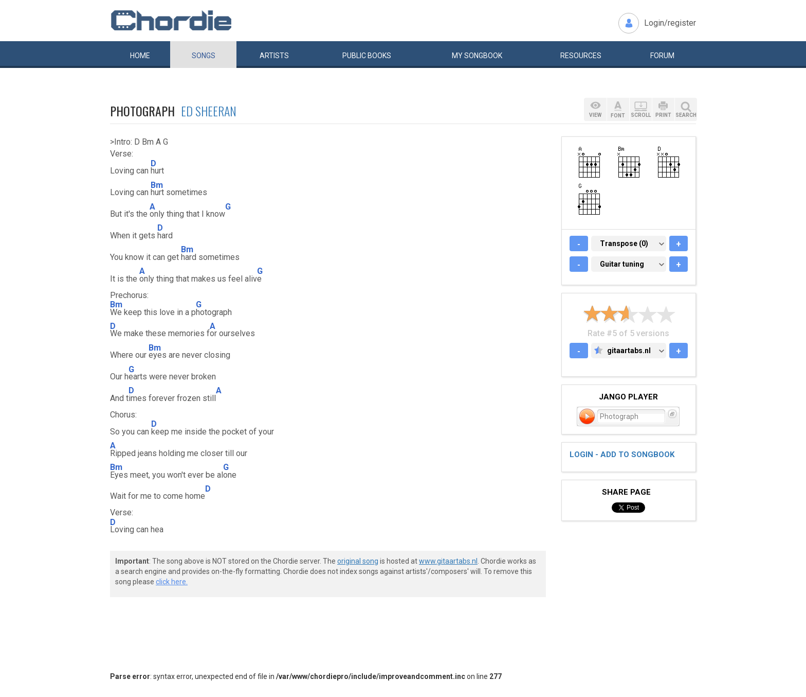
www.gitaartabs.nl (448, 561)
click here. (172, 582)
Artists (274, 55)
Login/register (670, 23)
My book (477, 55)
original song (357, 561)
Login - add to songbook (622, 454)
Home (140, 55)
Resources (580, 55)
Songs (203, 55)
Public (366, 55)
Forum (662, 55)
